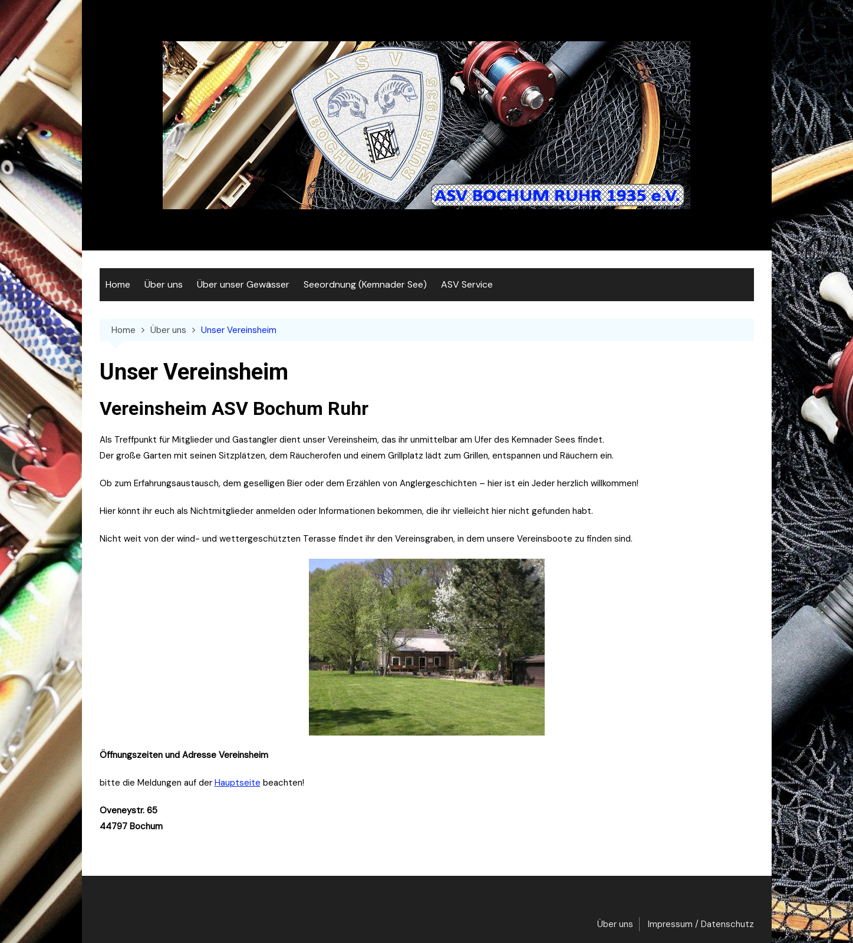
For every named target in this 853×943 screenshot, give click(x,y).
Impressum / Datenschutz (701, 924)
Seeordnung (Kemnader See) (365, 284)
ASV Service (467, 284)
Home (118, 284)
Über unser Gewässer (243, 284)
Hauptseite (238, 783)
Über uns (163, 284)
